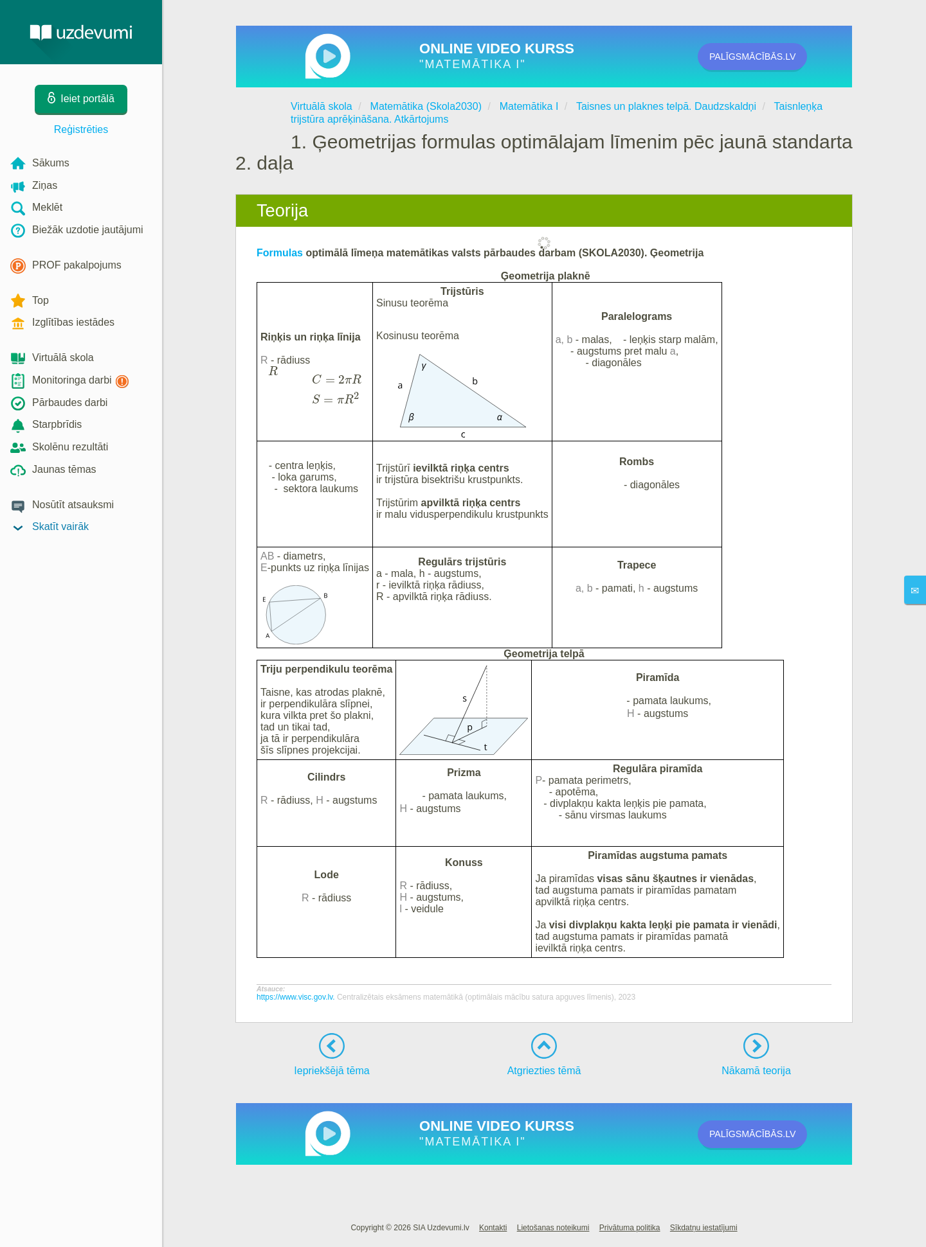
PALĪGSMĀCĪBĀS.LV (772, 56)
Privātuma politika (629, 1227)
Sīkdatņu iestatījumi (704, 1227)
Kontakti (493, 1227)
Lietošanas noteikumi (553, 1227)
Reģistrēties (81, 129)
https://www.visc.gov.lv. (297, 997)
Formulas (281, 252)
